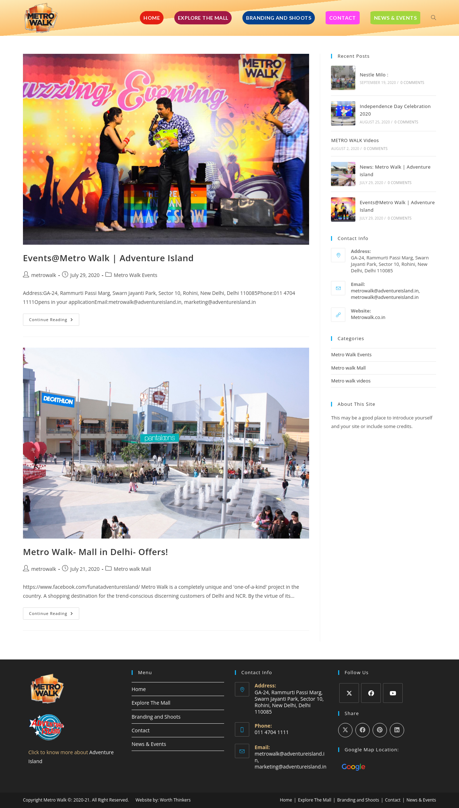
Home (139, 689)
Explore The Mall (151, 702)
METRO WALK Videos (355, 140)
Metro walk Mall (132, 568)
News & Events (149, 744)
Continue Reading (54, 318)
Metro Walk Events (135, 275)
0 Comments (412, 82)
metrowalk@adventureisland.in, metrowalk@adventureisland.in (385, 293)
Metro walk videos (350, 380)
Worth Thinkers (175, 800)
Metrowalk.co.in (368, 317)
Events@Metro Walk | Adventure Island (108, 258)
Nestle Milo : (374, 74)
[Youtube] (393, 693)
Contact (141, 730)
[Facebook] (371, 693)
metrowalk (43, 275)
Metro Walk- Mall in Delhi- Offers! (95, 552)
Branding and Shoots (156, 716)
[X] (349, 693)
